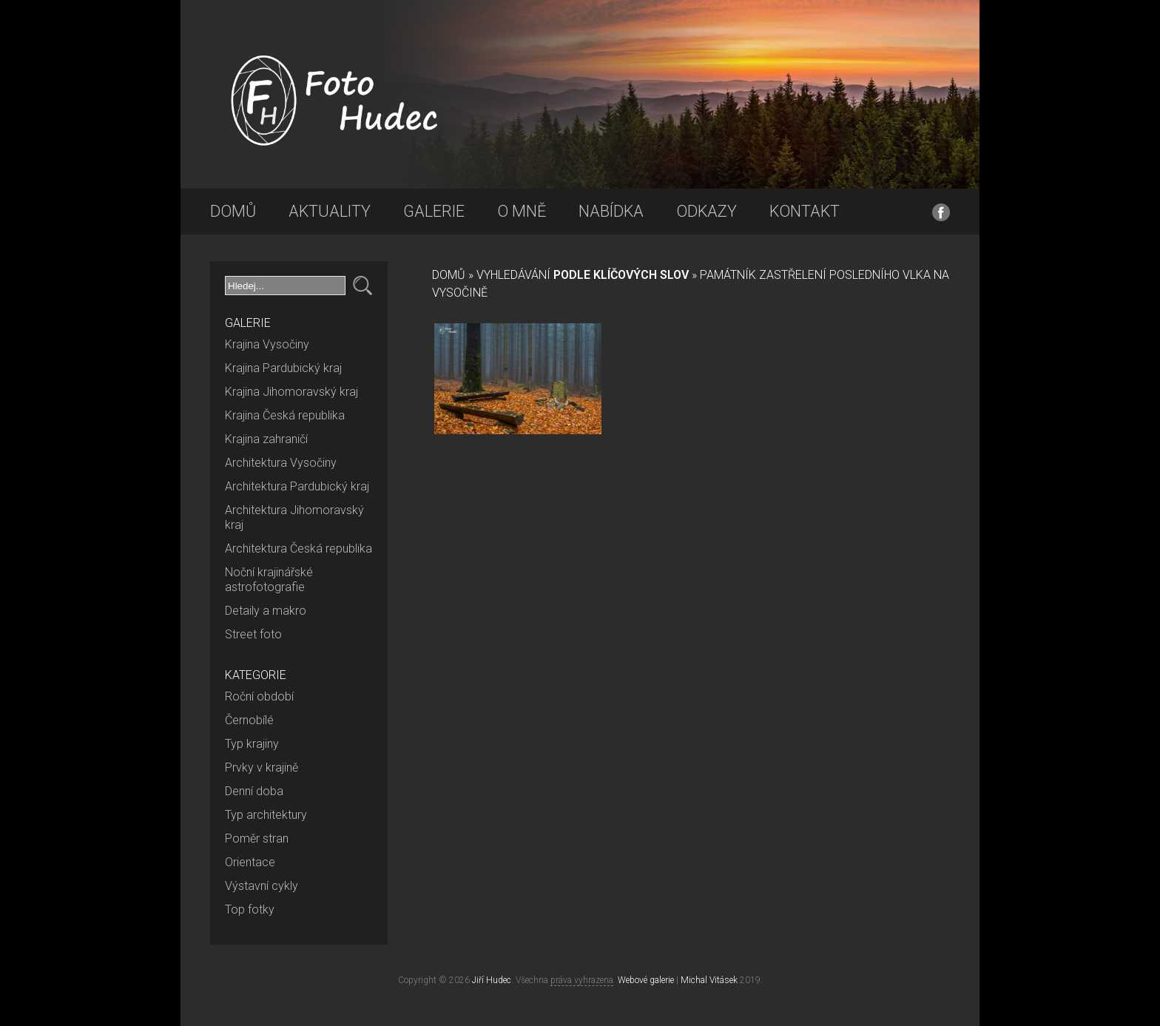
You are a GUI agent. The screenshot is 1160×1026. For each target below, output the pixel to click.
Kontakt (804, 211)
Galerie (434, 211)
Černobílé (249, 720)
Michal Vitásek (709, 980)
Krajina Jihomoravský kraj (291, 392)
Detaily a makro (265, 611)
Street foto (253, 634)
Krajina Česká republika (285, 415)
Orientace (250, 862)
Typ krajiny (252, 744)
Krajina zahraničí (266, 439)
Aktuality (330, 211)
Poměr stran (257, 838)
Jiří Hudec (491, 980)
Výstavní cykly (261, 886)
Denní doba (254, 791)
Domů (233, 211)
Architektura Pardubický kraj (297, 486)
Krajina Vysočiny (267, 344)
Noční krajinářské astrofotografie (269, 579)
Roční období (259, 696)
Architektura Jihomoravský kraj (294, 517)
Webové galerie (646, 980)
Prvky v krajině (261, 767)
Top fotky (249, 909)
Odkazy (706, 211)
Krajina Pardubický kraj (283, 368)
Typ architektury (266, 815)
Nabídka (611, 211)
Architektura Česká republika (298, 548)
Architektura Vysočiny (281, 463)
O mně (521, 211)
